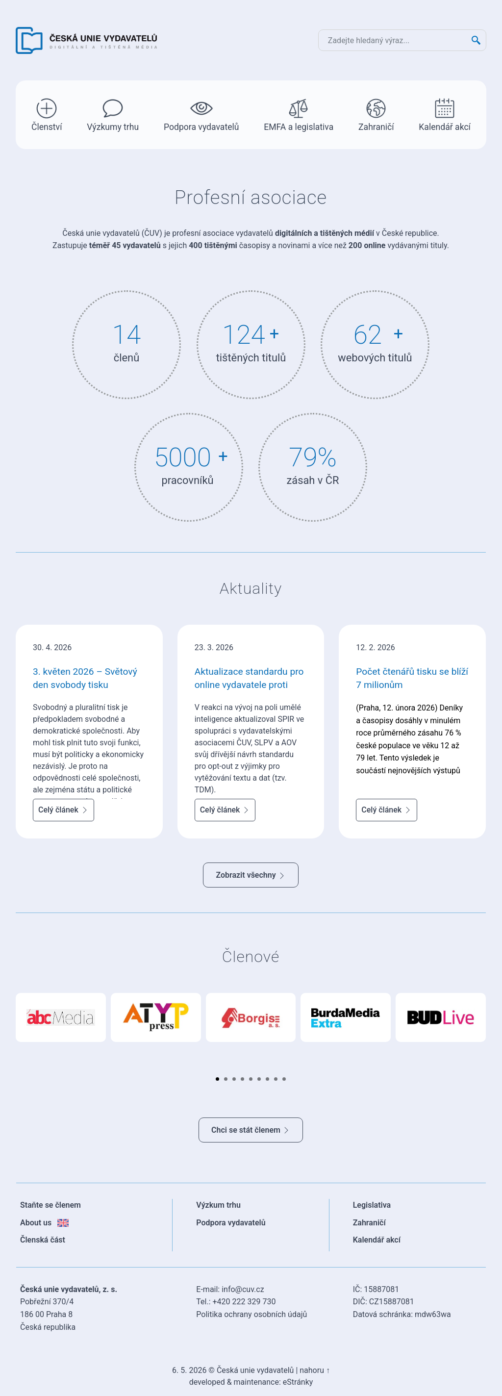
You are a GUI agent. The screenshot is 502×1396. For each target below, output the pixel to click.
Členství (46, 114)
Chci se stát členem (250, 1130)
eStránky (298, 1382)
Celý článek (63, 809)
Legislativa (372, 1205)
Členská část (42, 1239)
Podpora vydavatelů (201, 114)
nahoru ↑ (315, 1370)
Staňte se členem (50, 1205)
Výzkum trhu (218, 1205)
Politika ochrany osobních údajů (251, 1314)
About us (44, 1222)
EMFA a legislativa (298, 114)
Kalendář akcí (445, 114)
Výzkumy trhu (113, 114)
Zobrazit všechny (250, 875)
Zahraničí (376, 114)
